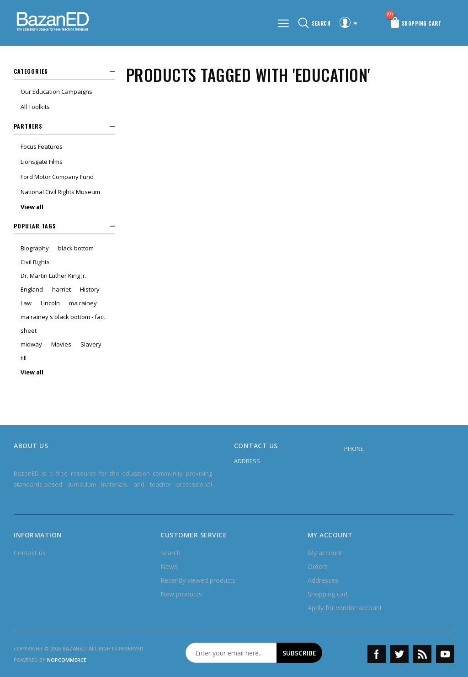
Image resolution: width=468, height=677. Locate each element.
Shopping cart (328, 594)
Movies (61, 344)
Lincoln (50, 303)
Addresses (323, 580)
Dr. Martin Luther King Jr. (53, 275)
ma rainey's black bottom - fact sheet (63, 324)
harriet (61, 289)
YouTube (445, 654)
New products (181, 594)
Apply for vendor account (345, 607)
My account (325, 552)
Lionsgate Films (42, 161)
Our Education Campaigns (56, 91)
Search (170, 552)
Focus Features (42, 146)
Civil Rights (35, 262)
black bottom (76, 248)
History (90, 289)
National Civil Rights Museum (60, 192)
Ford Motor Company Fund (57, 177)
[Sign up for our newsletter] (231, 653)
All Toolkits (35, 107)
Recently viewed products (198, 580)
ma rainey (83, 303)
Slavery (90, 344)
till (24, 358)
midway (31, 344)
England (32, 289)
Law (26, 303)
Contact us (30, 552)
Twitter (399, 654)
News (168, 566)
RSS (422, 654)
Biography (35, 248)
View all (32, 207)
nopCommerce (66, 659)
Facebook (376, 654)
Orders (318, 566)
